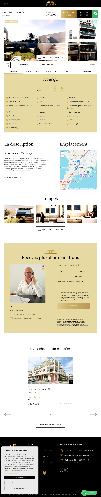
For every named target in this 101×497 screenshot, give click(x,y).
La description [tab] (32, 72)
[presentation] (67, 314)
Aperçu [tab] (13, 72)
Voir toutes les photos (50, 57)
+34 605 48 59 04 (87, 451)
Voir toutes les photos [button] (50, 229)
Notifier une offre (68, 14)
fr (8, 4)
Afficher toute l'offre (50, 425)
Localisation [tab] (50, 72)
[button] (22, 65)
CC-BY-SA (93, 188)
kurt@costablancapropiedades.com (27, 318)
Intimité (51, 494)
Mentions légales (41, 494)
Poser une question (84, 14)
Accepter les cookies (20, 477)
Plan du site (66, 494)
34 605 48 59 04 (33, 314)
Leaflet (68, 188)
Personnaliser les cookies (19, 483)
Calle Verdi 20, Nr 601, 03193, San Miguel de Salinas (78, 461)
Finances (87, 72)
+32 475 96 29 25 (20, 314)
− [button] (62, 156)
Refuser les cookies (19, 488)
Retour (92, 65)
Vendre (47, 456)
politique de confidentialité (82, 295)
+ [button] (62, 153)
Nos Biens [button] (48, 450)
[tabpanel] (50, 382)
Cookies (58, 494)
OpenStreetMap (80, 188)
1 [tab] (50, 414)
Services (47, 462)
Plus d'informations (11, 473)
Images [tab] (69, 72)
